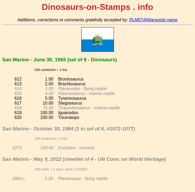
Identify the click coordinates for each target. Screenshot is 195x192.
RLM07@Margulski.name (153, 20)
